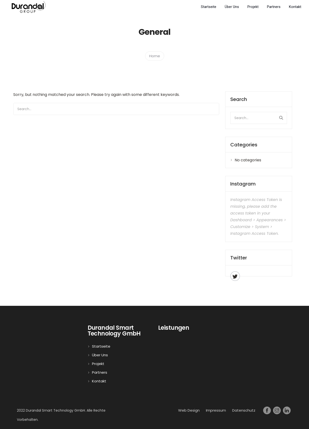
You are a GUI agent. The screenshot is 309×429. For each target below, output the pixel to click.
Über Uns (232, 7)
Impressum (216, 410)
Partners (274, 7)
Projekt (253, 7)
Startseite (208, 7)
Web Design (189, 410)
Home (154, 55)
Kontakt (295, 7)
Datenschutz (243, 410)
